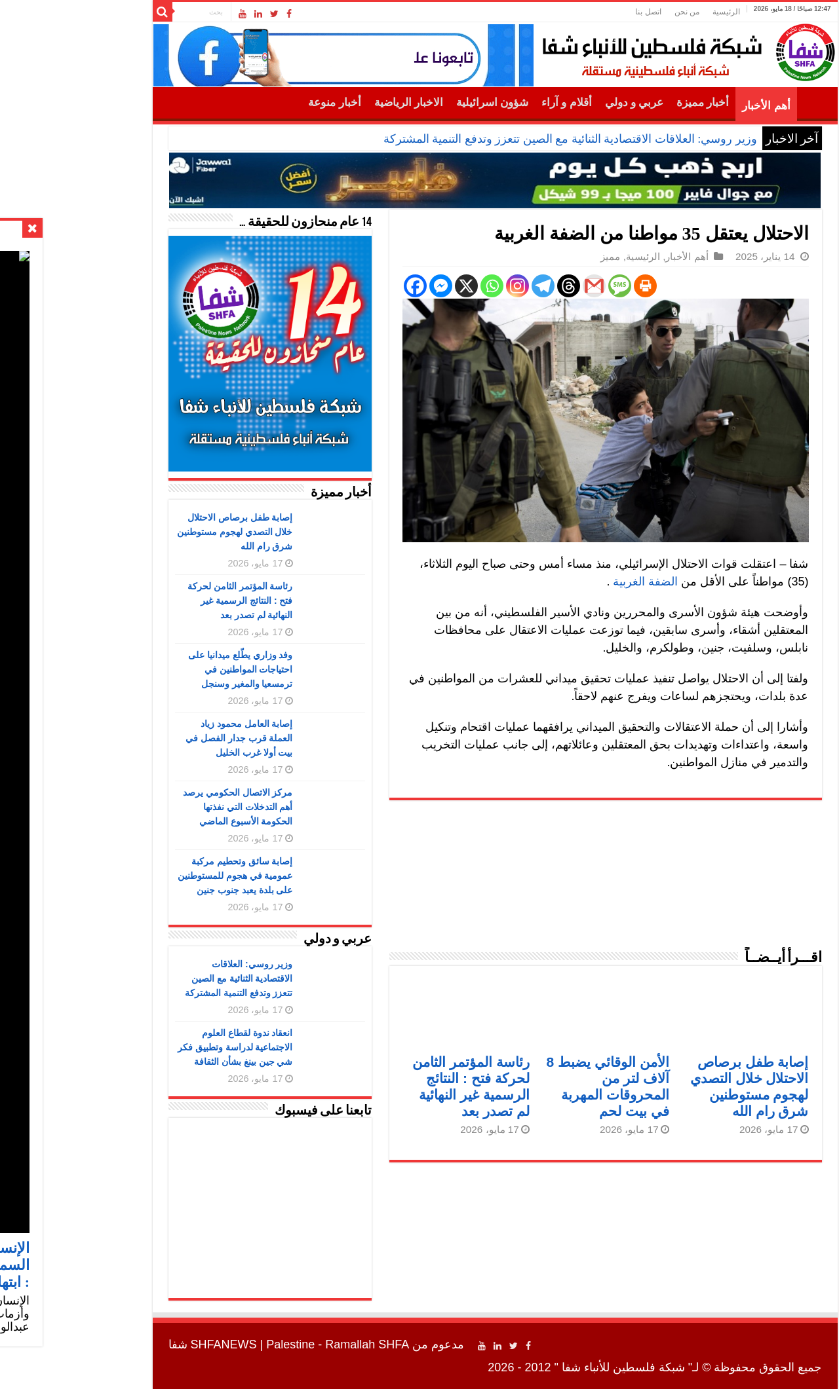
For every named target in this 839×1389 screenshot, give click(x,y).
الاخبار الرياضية (333, 102)
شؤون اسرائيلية (417, 102)
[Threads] (493, 285)
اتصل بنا (572, 11)
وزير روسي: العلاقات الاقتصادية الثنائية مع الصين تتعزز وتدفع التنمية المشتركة (495, 138)
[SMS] (544, 285)
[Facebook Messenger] (365, 285)
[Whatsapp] (416, 285)
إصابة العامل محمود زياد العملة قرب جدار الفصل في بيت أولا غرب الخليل (164, 738)
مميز (535, 256)
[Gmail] (518, 285)
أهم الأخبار (690, 106)
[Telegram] (467, 285)
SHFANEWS (148, 1344)
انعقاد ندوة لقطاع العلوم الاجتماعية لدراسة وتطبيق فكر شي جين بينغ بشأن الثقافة (160, 1047)
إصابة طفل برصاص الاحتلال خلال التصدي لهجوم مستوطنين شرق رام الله (160, 531)
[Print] (569, 285)
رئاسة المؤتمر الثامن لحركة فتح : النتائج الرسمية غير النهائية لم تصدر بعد (165, 600)
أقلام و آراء (491, 102)
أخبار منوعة (259, 102)
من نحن (611, 11)
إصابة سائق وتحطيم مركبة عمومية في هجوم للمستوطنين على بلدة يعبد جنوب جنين (160, 875)
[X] (391, 285)
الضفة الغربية (571, 581)
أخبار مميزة (627, 102)
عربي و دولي (559, 102)
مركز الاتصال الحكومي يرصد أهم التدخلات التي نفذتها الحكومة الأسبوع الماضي (162, 806)
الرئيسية (651, 11)
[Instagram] (442, 285)
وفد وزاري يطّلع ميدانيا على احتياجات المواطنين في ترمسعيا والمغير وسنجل (165, 669)
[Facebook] (339, 285)
